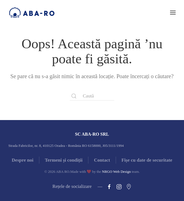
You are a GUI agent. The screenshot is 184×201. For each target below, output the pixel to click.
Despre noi (22, 160)
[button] (173, 12)
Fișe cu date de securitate (147, 160)
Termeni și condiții (64, 160)
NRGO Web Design (116, 171)
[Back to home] (31, 12)
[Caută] (92, 96)
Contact (102, 160)
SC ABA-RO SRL (92, 134)
